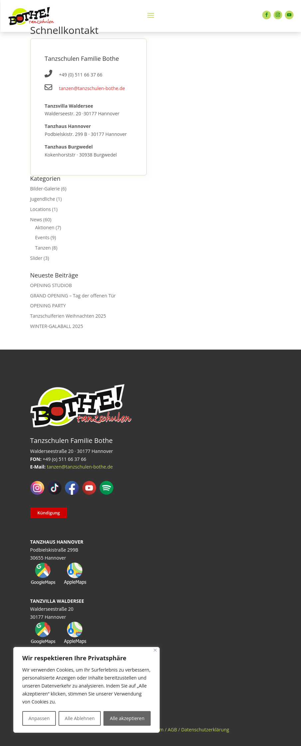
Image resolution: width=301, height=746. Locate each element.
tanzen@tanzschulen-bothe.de (92, 88)
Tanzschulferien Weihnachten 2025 (68, 316)
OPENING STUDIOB (51, 285)
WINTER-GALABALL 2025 (56, 326)
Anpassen (39, 718)
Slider (36, 258)
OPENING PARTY (48, 305)
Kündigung (49, 513)
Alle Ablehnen (80, 718)
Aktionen (45, 227)
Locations (40, 209)
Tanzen (43, 248)
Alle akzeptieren (127, 718)
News (36, 219)
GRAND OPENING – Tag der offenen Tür (73, 295)
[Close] (155, 650)
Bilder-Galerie (45, 188)
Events (42, 237)
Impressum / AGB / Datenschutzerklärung (184, 729)
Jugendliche (42, 199)
